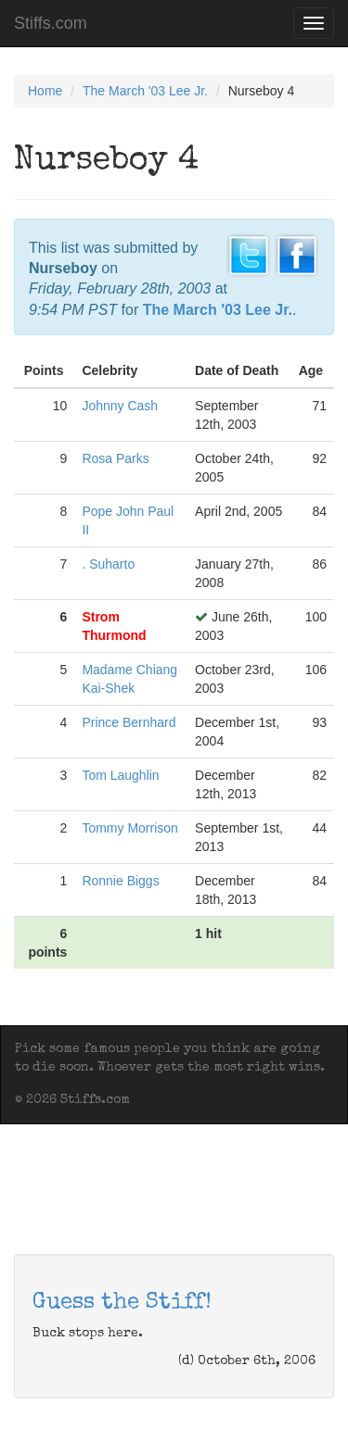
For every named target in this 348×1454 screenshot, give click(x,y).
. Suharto (108, 564)
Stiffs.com (50, 23)
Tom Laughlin (120, 775)
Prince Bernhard (128, 722)
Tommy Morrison (129, 828)
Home (45, 90)
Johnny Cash (120, 405)
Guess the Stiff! (122, 1303)
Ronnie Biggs (120, 880)
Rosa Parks (115, 458)
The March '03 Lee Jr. (145, 90)
